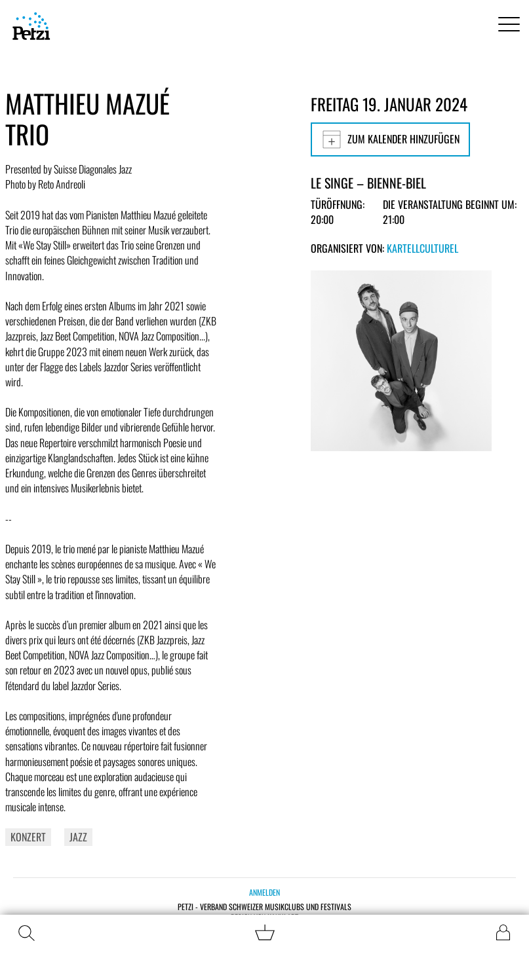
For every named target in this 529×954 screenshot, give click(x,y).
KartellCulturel (422, 248)
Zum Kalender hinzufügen (390, 139)
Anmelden (264, 892)
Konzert (28, 837)
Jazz (78, 837)
